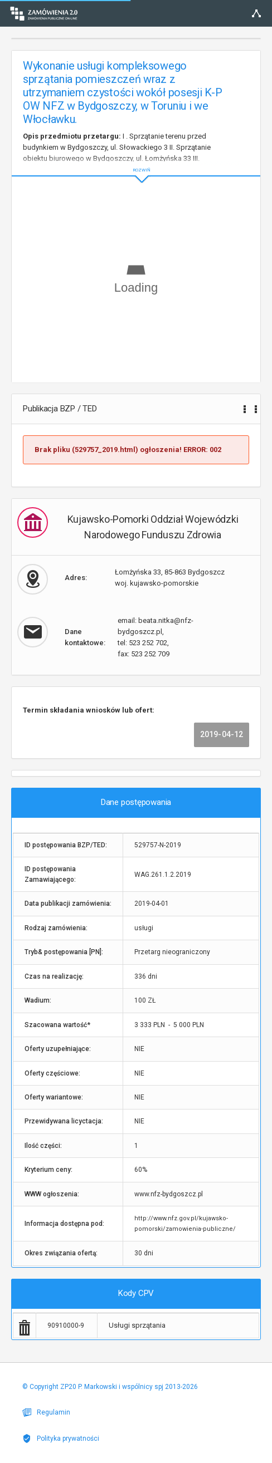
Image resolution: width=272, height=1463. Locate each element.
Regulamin (46, 1412)
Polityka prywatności (60, 1438)
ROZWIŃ (136, 161)
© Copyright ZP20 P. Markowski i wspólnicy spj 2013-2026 (110, 1387)
